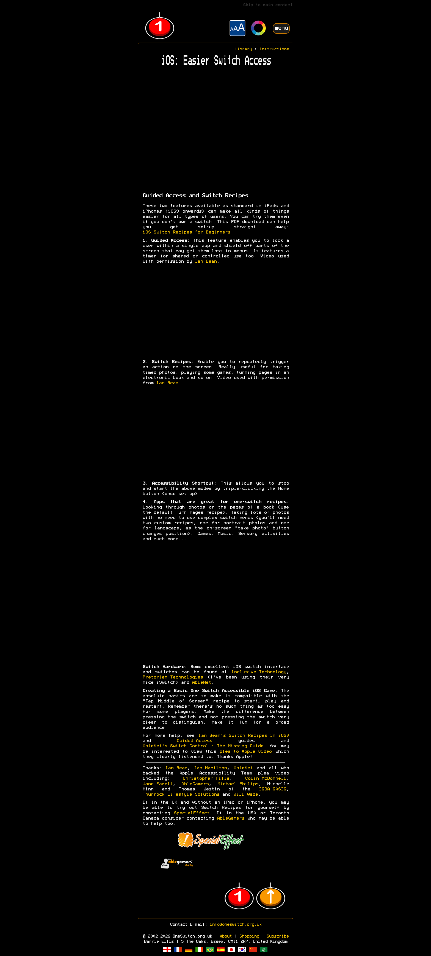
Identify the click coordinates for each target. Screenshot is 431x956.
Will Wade (245, 794)
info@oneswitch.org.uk (235, 925)
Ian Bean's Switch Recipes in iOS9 (243, 736)
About (225, 936)
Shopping (249, 936)
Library (243, 49)
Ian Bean (206, 261)
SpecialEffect (191, 813)
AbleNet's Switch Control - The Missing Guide (202, 746)
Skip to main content (267, 5)
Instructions (274, 49)
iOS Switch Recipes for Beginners (186, 232)
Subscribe (277, 936)
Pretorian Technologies (172, 677)
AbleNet (201, 683)
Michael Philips (237, 784)
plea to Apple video (245, 752)
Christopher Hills (206, 779)
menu (281, 28)
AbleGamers (195, 784)
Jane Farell (157, 784)
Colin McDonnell (265, 779)
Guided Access (194, 741)
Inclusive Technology (258, 672)
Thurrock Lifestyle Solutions (180, 794)
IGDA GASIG (272, 789)
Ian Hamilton (210, 768)
